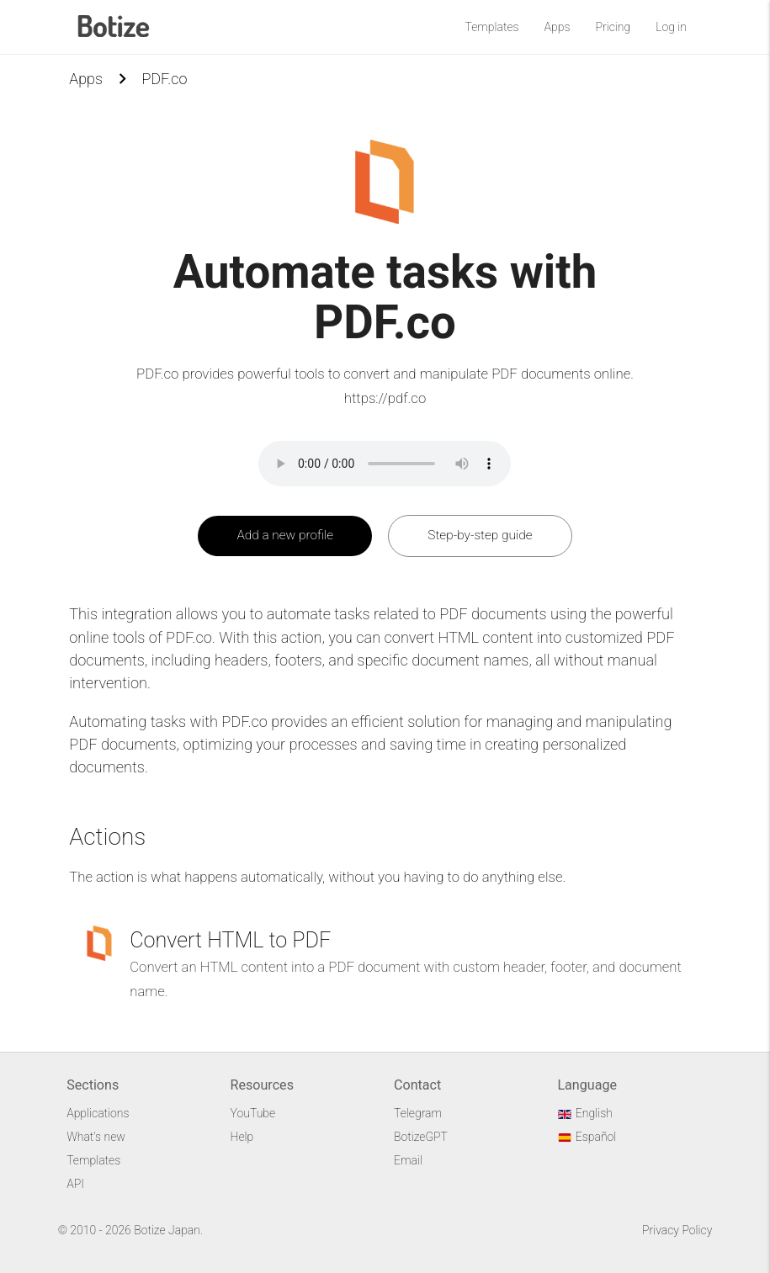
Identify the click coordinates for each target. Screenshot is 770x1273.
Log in (671, 27)
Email (408, 1160)
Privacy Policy (677, 1230)
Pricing (612, 27)
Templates (492, 27)
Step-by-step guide (479, 535)
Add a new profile (284, 535)
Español (586, 1136)
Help (242, 1136)
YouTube (253, 1113)
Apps (557, 27)
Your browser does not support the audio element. (384, 463)
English (584, 1113)
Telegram (418, 1113)
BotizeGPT (421, 1136)
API (75, 1184)
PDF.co (164, 79)
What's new (95, 1136)
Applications (97, 1113)
